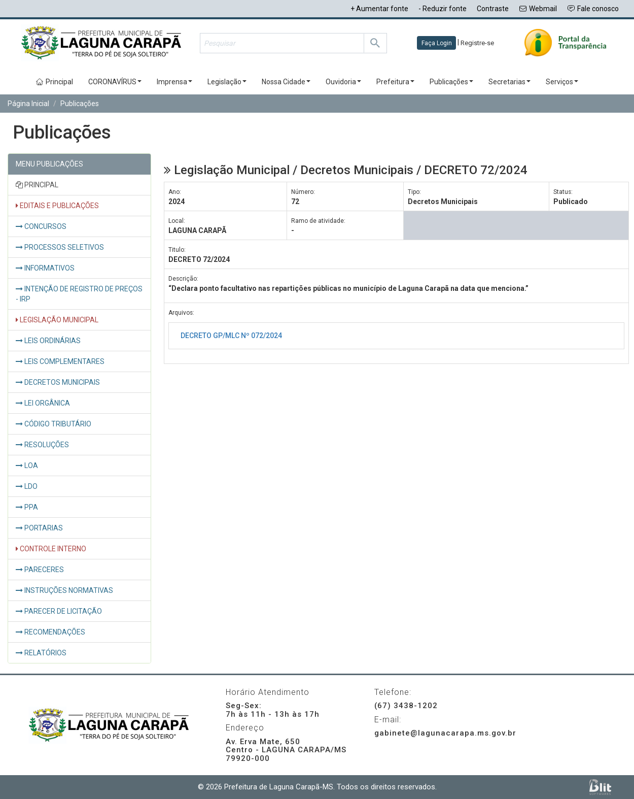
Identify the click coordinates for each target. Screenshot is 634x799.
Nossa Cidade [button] (286, 82)
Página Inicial (28, 103)
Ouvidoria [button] (343, 82)
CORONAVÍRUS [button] (115, 82)
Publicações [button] (451, 82)
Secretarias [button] (509, 82)
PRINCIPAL (37, 185)
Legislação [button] (226, 82)
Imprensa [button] (174, 82)
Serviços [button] (562, 82)
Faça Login (436, 43)
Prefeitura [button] (395, 82)
